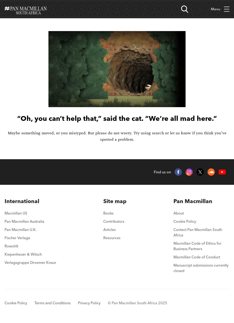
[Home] (26, 9)
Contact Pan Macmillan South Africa (197, 232)
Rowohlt (11, 246)
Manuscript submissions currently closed (201, 268)
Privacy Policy (89, 303)
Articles (109, 229)
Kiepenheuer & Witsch (23, 254)
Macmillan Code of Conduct (196, 257)
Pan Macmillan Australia (24, 221)
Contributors (113, 221)
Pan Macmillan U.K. (21, 229)
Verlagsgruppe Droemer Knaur (30, 262)
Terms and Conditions (53, 303)
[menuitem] (30, 201)
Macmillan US (16, 213)
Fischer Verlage (17, 238)
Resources (111, 238)
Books (108, 213)
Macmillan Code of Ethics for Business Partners (197, 246)
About (178, 213)
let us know (180, 133)
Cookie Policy (184, 221)
